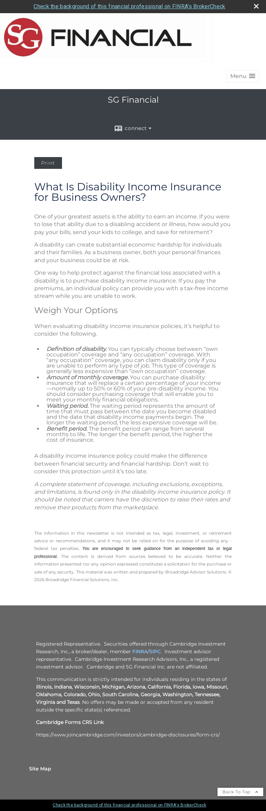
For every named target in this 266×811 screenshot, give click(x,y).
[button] (243, 76)
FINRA (140, 651)
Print (48, 163)
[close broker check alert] (256, 6)
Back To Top (240, 791)
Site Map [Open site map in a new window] (40, 769)
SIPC (155, 651)
